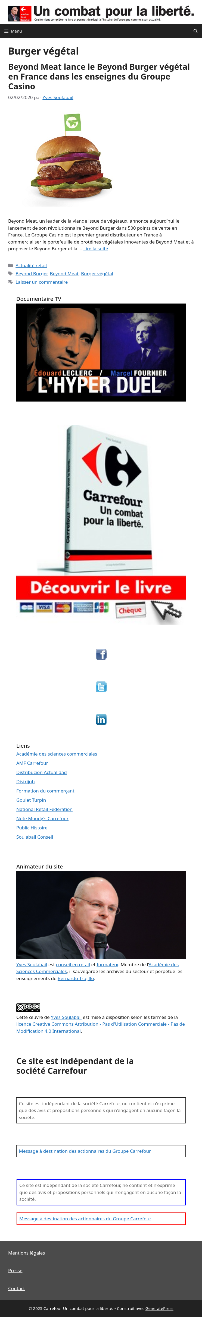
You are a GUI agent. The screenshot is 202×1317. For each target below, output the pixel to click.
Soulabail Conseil (34, 837)
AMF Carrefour (32, 763)
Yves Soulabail (66, 1017)
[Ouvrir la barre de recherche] (195, 31)
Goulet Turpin (31, 800)
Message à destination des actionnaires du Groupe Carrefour (85, 1151)
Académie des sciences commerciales (56, 754)
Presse (15, 1270)
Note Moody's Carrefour (42, 818)
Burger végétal (97, 273)
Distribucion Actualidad (41, 772)
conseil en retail (73, 964)
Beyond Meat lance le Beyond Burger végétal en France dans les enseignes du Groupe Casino (99, 76)
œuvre (36, 1017)
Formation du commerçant (45, 791)
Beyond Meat (64, 273)
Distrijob (25, 781)
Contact (16, 1288)
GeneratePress (159, 1308)
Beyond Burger (31, 273)
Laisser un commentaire (41, 282)
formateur (107, 964)
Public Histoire (32, 828)
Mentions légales (26, 1253)
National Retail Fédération (44, 809)
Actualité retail (31, 265)
